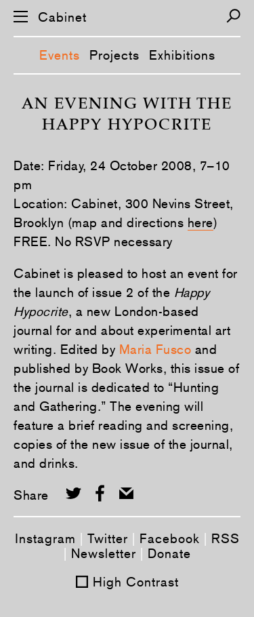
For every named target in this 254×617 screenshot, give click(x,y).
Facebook (170, 538)
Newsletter (103, 553)
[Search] (233, 16)
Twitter (107, 538)
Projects (114, 54)
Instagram (45, 538)
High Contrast (136, 581)
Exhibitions (182, 54)
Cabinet (62, 17)
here (200, 222)
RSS (225, 538)
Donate (169, 553)
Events (59, 54)
